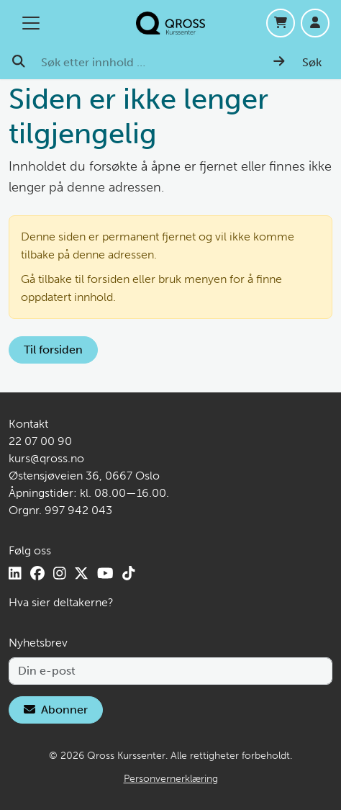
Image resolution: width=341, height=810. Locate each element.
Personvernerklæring (171, 779)
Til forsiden (53, 349)
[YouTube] (105, 573)
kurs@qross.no (46, 458)
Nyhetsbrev (38, 642)
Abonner (56, 709)
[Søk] (297, 62)
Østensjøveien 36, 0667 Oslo (84, 475)
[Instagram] (59, 573)
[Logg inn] (315, 23)
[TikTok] (128, 573)
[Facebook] (37, 573)
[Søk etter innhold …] (148, 62)
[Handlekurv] (280, 23)
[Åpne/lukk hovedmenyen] (31, 23)
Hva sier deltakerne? (61, 602)
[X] (81, 573)
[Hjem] (170, 23)
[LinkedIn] (15, 573)
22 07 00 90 (40, 441)
